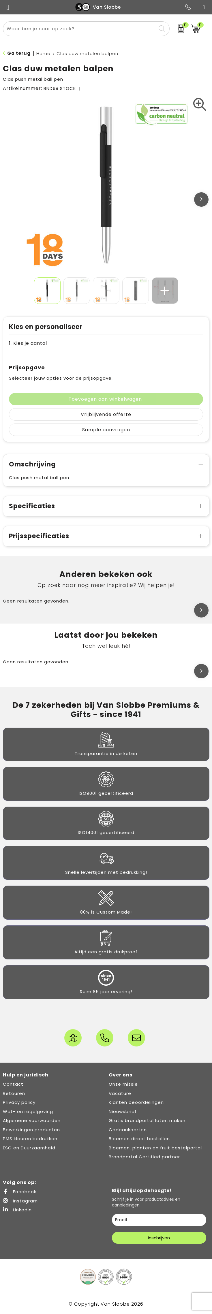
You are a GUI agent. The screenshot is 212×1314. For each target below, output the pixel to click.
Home (43, 53)
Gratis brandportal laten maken (147, 1120)
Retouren (14, 1093)
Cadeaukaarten (128, 1130)
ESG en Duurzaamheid (29, 1148)
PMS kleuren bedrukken (30, 1139)
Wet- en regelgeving (28, 1111)
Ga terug (19, 53)
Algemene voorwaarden (32, 1120)
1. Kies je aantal (28, 343)
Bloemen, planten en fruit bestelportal (155, 1148)
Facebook (19, 1192)
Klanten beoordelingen (136, 1102)
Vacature (120, 1093)
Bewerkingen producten (31, 1130)
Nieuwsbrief (123, 1111)
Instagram (20, 1201)
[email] (159, 1220)
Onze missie (123, 1084)
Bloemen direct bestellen (139, 1139)
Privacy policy (19, 1102)
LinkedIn (17, 1210)
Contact (13, 1084)
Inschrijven (159, 1238)
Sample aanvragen (106, 429)
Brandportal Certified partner (144, 1157)
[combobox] (80, 29)
